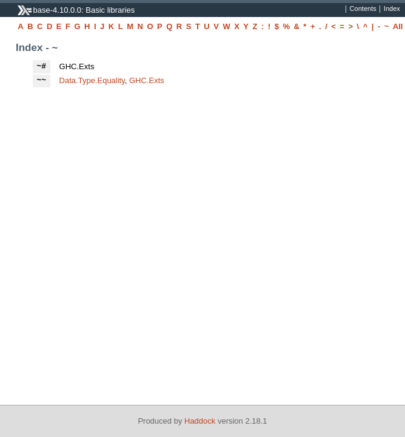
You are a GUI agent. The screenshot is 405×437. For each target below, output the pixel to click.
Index (392, 9)
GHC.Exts (146, 80)
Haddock (199, 420)
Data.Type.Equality (92, 80)
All (398, 26)
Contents (363, 9)
